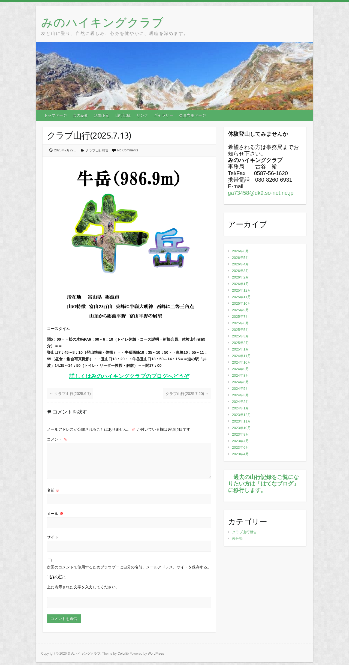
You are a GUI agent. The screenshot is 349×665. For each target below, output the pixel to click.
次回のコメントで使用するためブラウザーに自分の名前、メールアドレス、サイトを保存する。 (129, 567)
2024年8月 (240, 375)
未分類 (237, 539)
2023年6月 (240, 447)
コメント (57, 439)
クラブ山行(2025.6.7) (70, 393)
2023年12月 (241, 415)
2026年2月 (240, 277)
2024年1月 (240, 408)
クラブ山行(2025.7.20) (187, 393)
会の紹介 (80, 115)
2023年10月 (241, 428)
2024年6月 (240, 382)
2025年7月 (240, 316)
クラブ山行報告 (97, 150)
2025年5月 (240, 330)
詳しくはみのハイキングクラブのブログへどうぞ (129, 376)
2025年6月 (240, 323)
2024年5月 (240, 389)
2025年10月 (241, 303)
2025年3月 (240, 336)
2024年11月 (241, 356)
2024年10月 (241, 362)
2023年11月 (241, 421)
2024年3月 (240, 395)
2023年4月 (240, 454)
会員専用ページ (192, 115)
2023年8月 (240, 434)
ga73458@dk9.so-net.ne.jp (260, 193)
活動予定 (101, 115)
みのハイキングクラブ (102, 22)
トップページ (55, 115)
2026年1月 (240, 284)
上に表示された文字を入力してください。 (83, 587)
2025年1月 (240, 349)
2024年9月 (240, 369)
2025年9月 (240, 310)
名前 (53, 490)
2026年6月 (240, 251)
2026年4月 (240, 264)
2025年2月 (240, 343)
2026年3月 (240, 271)
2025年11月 (241, 297)
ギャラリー (163, 115)
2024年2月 (240, 402)
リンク (142, 115)
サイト (52, 537)
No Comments (127, 150)
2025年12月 (241, 290)
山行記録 (123, 115)
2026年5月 (240, 258)
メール (55, 513)
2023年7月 (240, 441)
